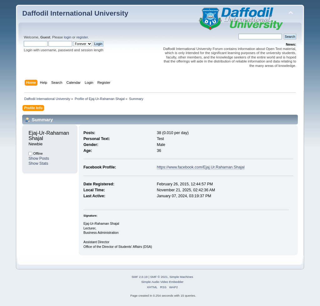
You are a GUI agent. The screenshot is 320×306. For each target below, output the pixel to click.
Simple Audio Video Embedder (162, 281)
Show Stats (38, 163)
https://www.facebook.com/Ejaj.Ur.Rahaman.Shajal (201, 167)
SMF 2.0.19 (140, 276)
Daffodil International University (75, 13)
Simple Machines (181, 276)
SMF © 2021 (159, 276)
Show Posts (38, 158)
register (82, 37)
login (67, 37)
